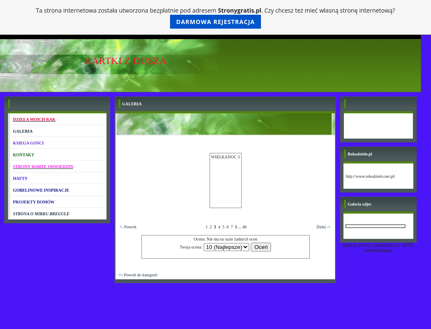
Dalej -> (323, 227)
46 (244, 227)
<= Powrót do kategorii (137, 275)
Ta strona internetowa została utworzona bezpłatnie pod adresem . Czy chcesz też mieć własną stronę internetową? (215, 17)
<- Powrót (128, 227)
